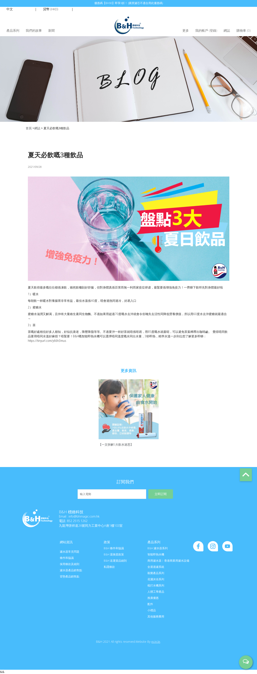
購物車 (243, 30)
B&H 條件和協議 (114, 548)
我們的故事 (34, 30)
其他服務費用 (155, 616)
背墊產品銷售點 (69, 576)
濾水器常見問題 (69, 551)
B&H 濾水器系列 (157, 548)
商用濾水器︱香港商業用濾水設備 (168, 560)
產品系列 (12, 30)
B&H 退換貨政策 (114, 554)
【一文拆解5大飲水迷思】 (116, 444)
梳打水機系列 (155, 585)
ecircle (155, 642)
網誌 (227, 30)
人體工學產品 (155, 592)
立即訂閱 (161, 494)
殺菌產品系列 (155, 573)
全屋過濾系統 (155, 567)
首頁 (29, 128)
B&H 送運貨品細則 (115, 560)
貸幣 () (50, 9)
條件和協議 (67, 558)
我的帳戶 (201, 30)
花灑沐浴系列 (155, 579)
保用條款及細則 (69, 564)
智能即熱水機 (155, 554)
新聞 (51, 30)
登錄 (213, 30)
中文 (9, 9)
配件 (150, 604)
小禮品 (151, 610)
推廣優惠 (153, 598)
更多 (185, 30)
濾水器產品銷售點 (71, 570)
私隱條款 (109, 567)
